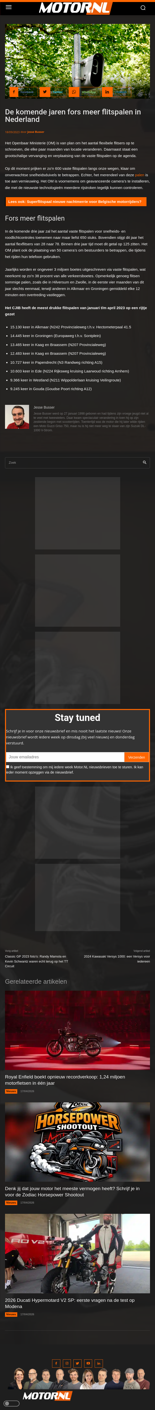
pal (137, 175)
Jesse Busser (35, 132)
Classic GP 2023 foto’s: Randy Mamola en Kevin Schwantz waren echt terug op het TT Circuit (36, 961)
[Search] (144, 462)
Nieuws (11, 1091)
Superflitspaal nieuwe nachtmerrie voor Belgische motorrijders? (84, 201)
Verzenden (136, 757)
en (142, 175)
